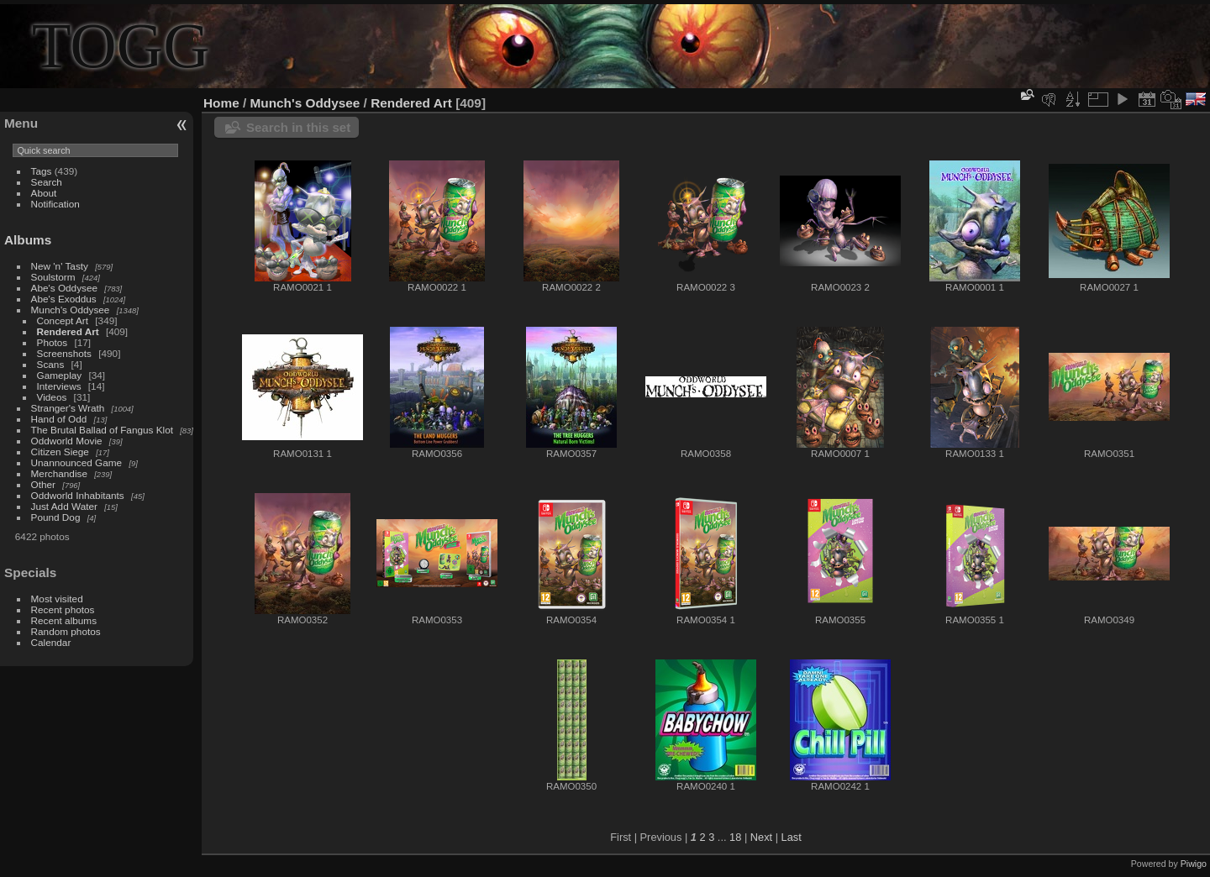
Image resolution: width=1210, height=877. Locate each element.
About (44, 192)
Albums (27, 240)
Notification (55, 203)
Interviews (59, 386)
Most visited (57, 598)
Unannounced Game (77, 462)
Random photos (66, 631)
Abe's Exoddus (64, 298)
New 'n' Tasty (59, 265)
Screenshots (64, 353)
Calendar (51, 642)
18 (735, 837)
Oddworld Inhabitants (77, 495)
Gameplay (59, 375)
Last (791, 837)
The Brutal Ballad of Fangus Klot (102, 429)
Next (761, 837)
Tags (41, 170)
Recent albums (64, 620)
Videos (52, 396)
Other (43, 484)
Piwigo (1194, 864)
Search (46, 181)
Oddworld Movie (67, 440)
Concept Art (62, 320)
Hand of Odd (59, 418)
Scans (51, 364)
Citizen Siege (60, 451)
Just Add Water (64, 506)
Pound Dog (56, 517)
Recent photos (63, 609)
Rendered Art (68, 331)
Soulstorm (53, 276)
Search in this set (298, 127)
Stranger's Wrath (68, 407)
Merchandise (59, 473)
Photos (52, 342)
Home (221, 103)
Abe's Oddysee (64, 287)
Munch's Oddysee (70, 309)
